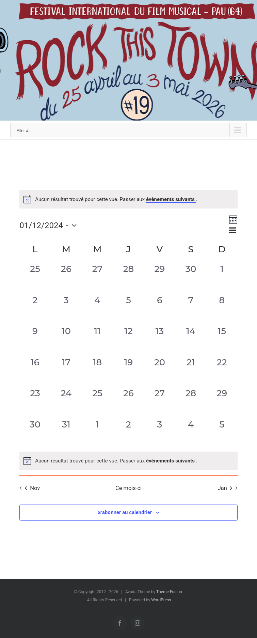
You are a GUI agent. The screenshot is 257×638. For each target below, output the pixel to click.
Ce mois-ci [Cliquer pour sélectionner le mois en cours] (128, 488)
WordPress (161, 600)
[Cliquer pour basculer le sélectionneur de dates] (49, 225)
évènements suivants (171, 199)
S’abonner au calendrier (125, 512)
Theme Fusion (169, 591)
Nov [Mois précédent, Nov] (32, 488)
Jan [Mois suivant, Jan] (225, 488)
